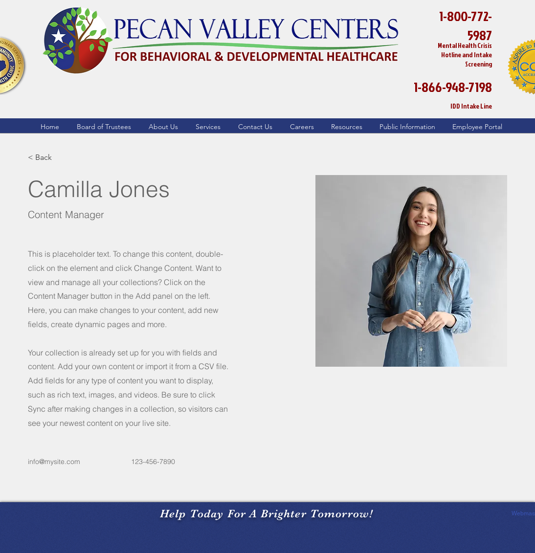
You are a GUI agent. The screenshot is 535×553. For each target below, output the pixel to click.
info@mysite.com (54, 461)
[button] (159, 127)
